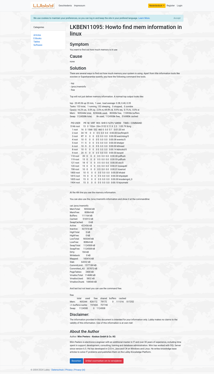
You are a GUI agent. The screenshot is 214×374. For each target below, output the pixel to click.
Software (37, 45)
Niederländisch (156, 6)
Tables (36, 41)
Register (171, 5)
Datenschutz (58, 369)
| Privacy (68, 369)
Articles (37, 35)
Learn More (144, 18)
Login (179, 5)
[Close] (177, 18)
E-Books (37, 38)
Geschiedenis (65, 5)
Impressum (79, 5)
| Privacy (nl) (79, 369)
